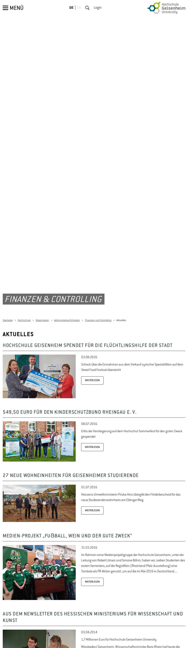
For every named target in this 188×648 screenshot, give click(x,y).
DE (71, 8)
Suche (87, 8)
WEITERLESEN (92, 362)
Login (98, 8)
